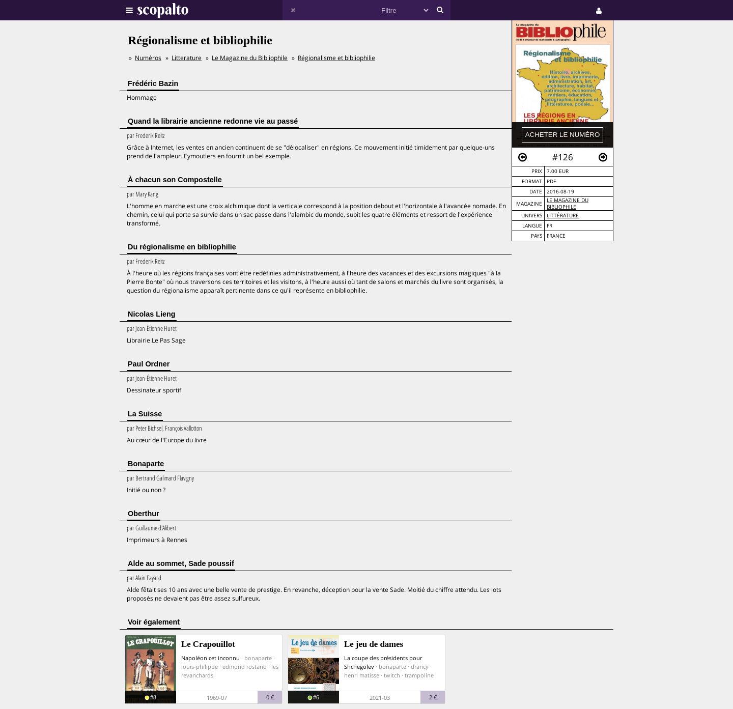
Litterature (187, 57)
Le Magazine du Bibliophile (567, 203)
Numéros (148, 57)
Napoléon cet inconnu (210, 658)
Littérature (563, 215)
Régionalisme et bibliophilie (336, 57)
